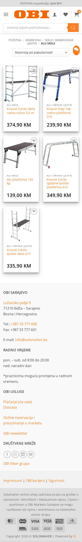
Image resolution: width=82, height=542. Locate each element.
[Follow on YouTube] (31, 454)
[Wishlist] (65, 14)
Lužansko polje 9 (17, 302)
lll (74, 536)
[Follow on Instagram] (15, 454)
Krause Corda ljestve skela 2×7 (19, 252)
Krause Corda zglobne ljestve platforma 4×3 (58, 183)
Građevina (33, 40)
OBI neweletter (15, 433)
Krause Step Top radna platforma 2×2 (59, 113)
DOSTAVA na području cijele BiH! (41, 3)
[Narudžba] (40, 52)
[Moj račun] (54, 14)
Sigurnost (57, 480)
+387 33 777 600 (24, 324)
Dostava (10, 407)
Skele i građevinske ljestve (50, 41)
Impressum (13, 480)
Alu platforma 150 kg (20, 181)
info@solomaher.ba (31, 339)
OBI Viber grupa (16, 463)
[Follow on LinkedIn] (23, 454)
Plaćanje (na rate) (17, 401)
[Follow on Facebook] (7, 454)
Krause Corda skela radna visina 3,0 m (21, 111)
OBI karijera (36, 480)
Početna (15, 40)
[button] (6, 14)
